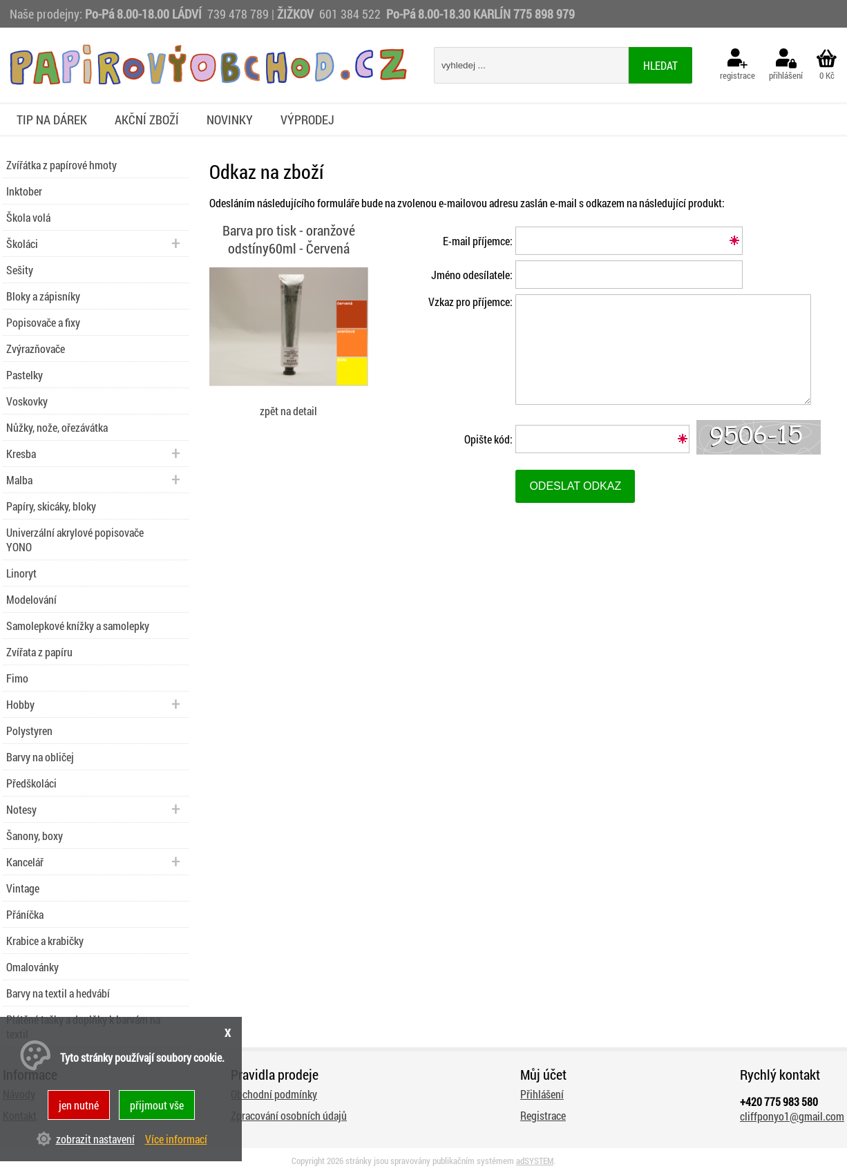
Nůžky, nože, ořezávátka (57, 427)
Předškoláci (31, 783)
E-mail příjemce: (478, 240)
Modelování (31, 599)
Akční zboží (147, 119)
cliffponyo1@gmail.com (792, 1116)
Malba (19, 480)
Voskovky (27, 401)
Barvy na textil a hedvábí (58, 993)
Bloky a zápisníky (43, 296)
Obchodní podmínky (274, 1094)
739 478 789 (238, 14)
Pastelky (24, 375)
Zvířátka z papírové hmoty (61, 165)
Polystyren (29, 730)
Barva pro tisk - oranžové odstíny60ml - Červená (288, 239)
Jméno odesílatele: (472, 274)
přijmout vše (157, 1105)
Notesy (21, 809)
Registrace (543, 1115)
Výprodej (307, 119)
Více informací (176, 1139)
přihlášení (786, 65)
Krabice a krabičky (45, 940)
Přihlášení (542, 1094)
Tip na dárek (52, 119)
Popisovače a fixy (43, 322)
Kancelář (25, 862)
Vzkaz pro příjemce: (470, 301)
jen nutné (79, 1105)
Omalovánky (32, 967)
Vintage (22, 888)
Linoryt (21, 573)
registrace (737, 65)
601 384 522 (351, 14)
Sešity (19, 270)
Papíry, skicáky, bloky (51, 506)
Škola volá (28, 217)
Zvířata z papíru (39, 652)
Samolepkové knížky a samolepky (77, 625)
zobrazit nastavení (95, 1139)
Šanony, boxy (34, 835)
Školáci (22, 243)
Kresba (21, 453)
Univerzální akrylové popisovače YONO (75, 539)
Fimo (17, 678)
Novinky (230, 119)
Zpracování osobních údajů (289, 1115)
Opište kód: (488, 439)
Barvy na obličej (40, 757)
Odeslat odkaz (575, 486)
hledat (660, 65)
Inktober (24, 191)
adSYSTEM (534, 1160)
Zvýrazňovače (35, 348)
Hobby (20, 704)
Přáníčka (25, 914)
